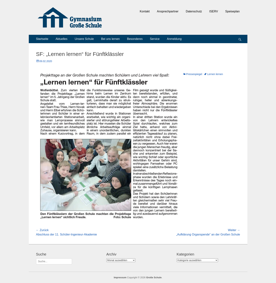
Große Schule (154, 277)
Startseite (42, 38)
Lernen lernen (215, 74)
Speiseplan (232, 11)
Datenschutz (194, 11)
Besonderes (134, 38)
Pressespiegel (194, 74)
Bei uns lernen (110, 38)
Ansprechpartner (167, 11)
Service (155, 38)
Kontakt (145, 11)
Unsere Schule (84, 38)
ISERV (213, 11)
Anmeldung (174, 38)
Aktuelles (61, 38)
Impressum (120, 277)
